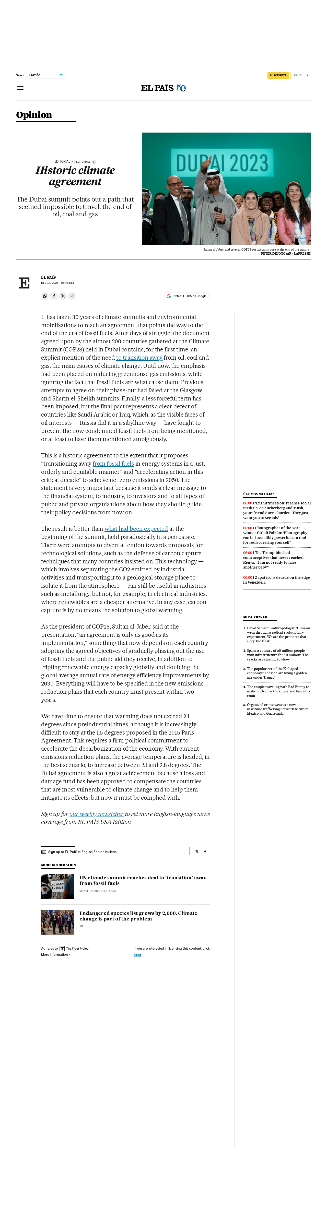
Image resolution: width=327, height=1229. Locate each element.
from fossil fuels (113, 463)
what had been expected (136, 528)
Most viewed (255, 617)
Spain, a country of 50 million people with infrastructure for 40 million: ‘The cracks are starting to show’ (278, 654)
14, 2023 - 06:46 (57, 283)
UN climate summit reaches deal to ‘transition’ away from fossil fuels (142, 881)
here (137, 954)
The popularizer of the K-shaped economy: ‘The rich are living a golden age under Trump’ (277, 673)
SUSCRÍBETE (278, 75)
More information (55, 954)
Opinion (34, 115)
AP (81, 926)
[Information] (94, 162)
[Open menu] (20, 88)
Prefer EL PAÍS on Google (189, 296)
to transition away (139, 357)
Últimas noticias (258, 494)
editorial (62, 161)
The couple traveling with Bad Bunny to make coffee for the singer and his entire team (279, 691)
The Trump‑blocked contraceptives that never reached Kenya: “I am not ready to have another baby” (273, 560)
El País (48, 277)
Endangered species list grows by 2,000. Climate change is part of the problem (138, 916)
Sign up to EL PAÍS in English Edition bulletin (82, 852)
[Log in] (300, 75)
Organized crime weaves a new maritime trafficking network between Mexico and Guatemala (277, 709)
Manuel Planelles (92, 891)
